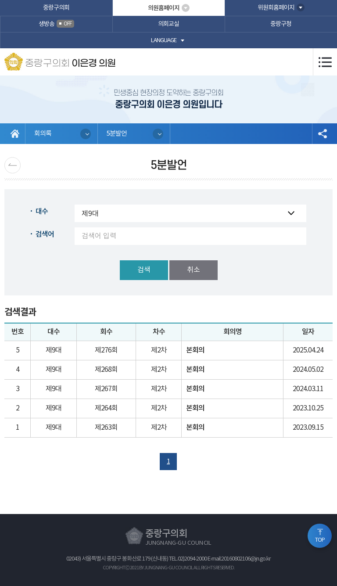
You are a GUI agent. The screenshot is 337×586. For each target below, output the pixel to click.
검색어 (45, 234)
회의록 (42, 133)
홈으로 (14, 133)
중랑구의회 (56, 7)
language (163, 40)
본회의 (195, 350)
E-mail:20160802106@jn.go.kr (239, 559)
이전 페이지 (12, 165)
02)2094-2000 (192, 559)
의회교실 (168, 24)
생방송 (56, 24)
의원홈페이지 (163, 8)
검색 (144, 270)
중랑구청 (280, 24)
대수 (42, 212)
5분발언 (117, 133)
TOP (320, 540)
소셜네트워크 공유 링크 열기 (322, 133)
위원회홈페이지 (276, 7)
